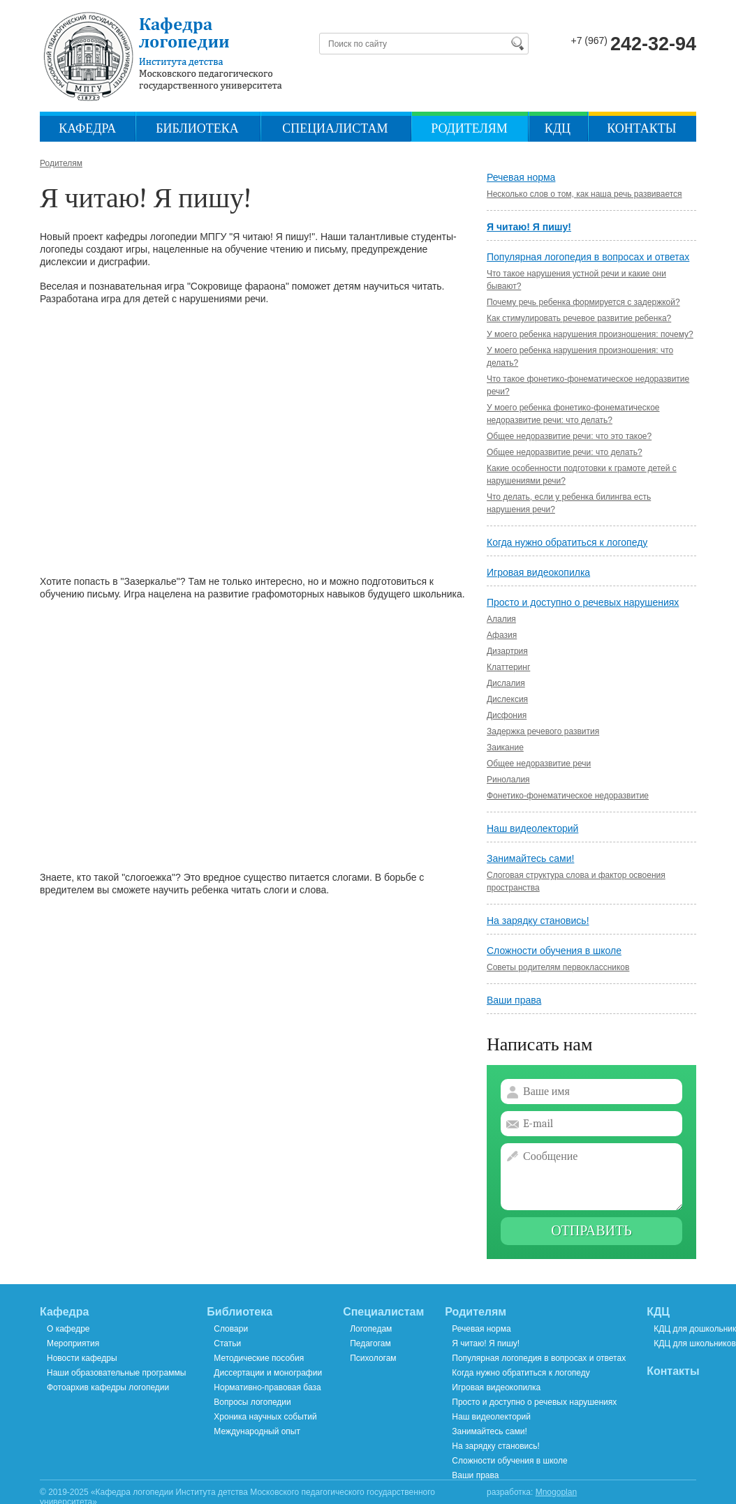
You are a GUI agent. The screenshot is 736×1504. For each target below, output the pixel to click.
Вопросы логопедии (252, 1402)
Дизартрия (507, 651)
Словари (231, 1329)
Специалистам (335, 128)
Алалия (501, 619)
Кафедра (87, 128)
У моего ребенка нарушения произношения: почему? (590, 334)
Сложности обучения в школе (554, 950)
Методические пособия (259, 1358)
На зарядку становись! (538, 920)
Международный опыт (257, 1431)
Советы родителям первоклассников (558, 967)
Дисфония (507, 715)
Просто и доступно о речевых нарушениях (583, 602)
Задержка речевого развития (543, 731)
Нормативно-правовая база (267, 1387)
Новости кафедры (82, 1358)
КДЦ (558, 128)
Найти (517, 43)
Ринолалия (508, 779)
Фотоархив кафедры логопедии (108, 1387)
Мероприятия (73, 1343)
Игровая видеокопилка (538, 572)
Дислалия (506, 683)
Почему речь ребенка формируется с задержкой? (583, 302)
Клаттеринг (508, 667)
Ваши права (514, 1000)
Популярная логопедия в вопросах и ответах (588, 256)
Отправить (591, 1231)
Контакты (641, 128)
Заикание (505, 747)
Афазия (502, 635)
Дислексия (507, 699)
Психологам (373, 1358)
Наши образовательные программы (116, 1373)
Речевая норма (521, 177)
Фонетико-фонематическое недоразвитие (568, 796)
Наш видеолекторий (532, 828)
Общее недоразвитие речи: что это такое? (569, 436)
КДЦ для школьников (695, 1343)
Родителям (469, 128)
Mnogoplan (556, 1492)
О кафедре (68, 1329)
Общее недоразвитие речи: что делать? (564, 452)
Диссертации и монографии (268, 1373)
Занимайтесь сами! (530, 858)
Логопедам (371, 1329)
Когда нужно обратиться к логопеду (567, 542)
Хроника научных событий (265, 1417)
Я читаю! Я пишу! (529, 226)
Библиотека (197, 128)
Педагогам (370, 1343)
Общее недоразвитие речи (539, 763)
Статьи (227, 1343)
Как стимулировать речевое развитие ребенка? (579, 318)
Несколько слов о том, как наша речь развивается (584, 194)
